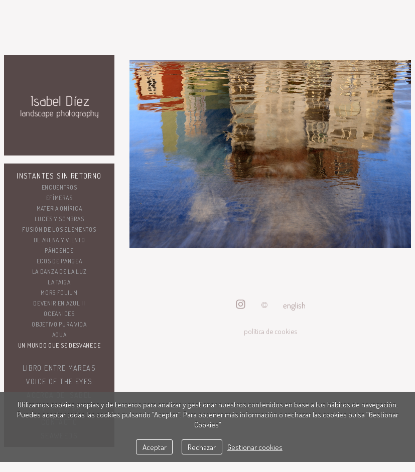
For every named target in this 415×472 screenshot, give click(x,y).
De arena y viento (59, 240)
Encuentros (59, 187)
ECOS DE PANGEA (59, 261)
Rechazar (202, 447)
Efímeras (59, 198)
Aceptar (155, 447)
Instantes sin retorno (59, 176)
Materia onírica (59, 208)
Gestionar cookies (255, 447)
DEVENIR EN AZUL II (59, 303)
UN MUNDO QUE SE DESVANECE (59, 345)
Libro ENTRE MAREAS (59, 368)
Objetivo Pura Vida (59, 324)
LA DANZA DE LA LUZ (59, 271)
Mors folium (59, 292)
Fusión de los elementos (59, 229)
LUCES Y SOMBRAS (59, 219)
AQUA (59, 335)
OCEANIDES (59, 314)
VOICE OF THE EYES (59, 381)
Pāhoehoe (59, 250)
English (294, 305)
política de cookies (270, 331)
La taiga (59, 282)
